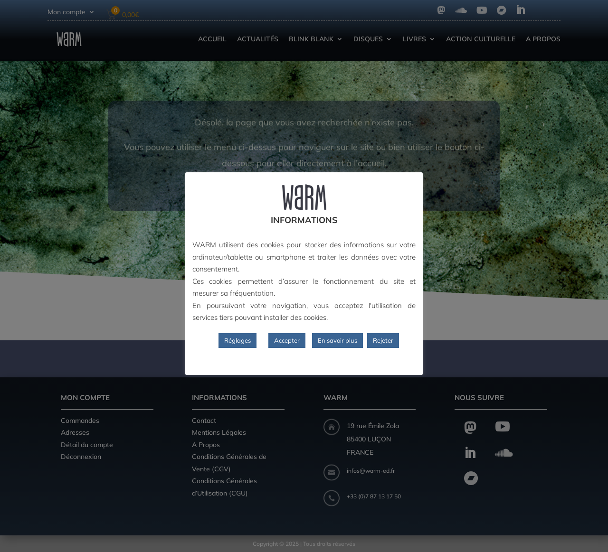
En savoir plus (337, 340)
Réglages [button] (237, 340)
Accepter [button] (287, 340)
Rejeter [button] (383, 340)
